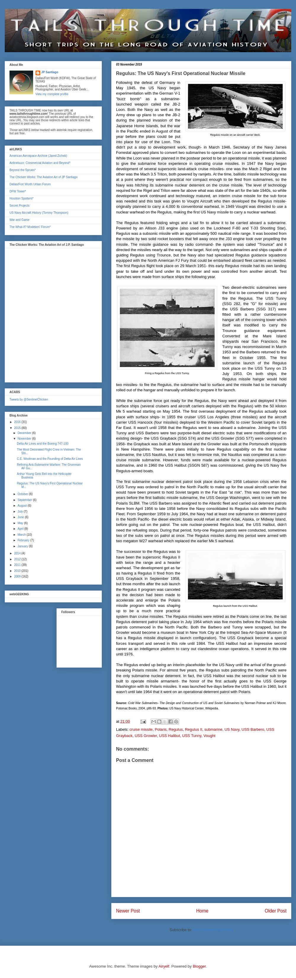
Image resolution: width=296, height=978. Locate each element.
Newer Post (128, 910)
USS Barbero (253, 729)
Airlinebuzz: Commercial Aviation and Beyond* (39, 163)
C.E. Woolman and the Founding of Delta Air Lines (50, 458)
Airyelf (164, 966)
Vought (209, 735)
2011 (17, 565)
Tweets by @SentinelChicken (28, 399)
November (24, 438)
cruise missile (141, 729)
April (20, 528)
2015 (17, 428)
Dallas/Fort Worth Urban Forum (30, 184)
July (20, 511)
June (21, 517)
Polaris (161, 729)
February (23, 540)
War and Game (19, 219)
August (22, 505)
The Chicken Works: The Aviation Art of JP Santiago (43, 177)
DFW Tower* (17, 191)
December (24, 433)
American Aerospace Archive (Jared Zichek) (38, 155)
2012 (17, 559)
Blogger (199, 966)
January (23, 546)
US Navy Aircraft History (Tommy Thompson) (38, 212)
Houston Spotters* (21, 198)
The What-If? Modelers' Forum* (30, 227)
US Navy (231, 729)
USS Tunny (191, 735)
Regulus (176, 729)
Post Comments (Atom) (213, 930)
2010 (17, 570)
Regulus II (193, 729)
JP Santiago (49, 72)
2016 (17, 422)
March (22, 534)
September (25, 500)
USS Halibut (169, 735)
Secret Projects (19, 205)
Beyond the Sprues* (22, 170)
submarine (214, 729)
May (20, 523)
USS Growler (146, 735)
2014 (17, 553)
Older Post (276, 910)
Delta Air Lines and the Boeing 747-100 (42, 443)
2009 (17, 576)
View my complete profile (52, 94)
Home (202, 910)
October (23, 494)
